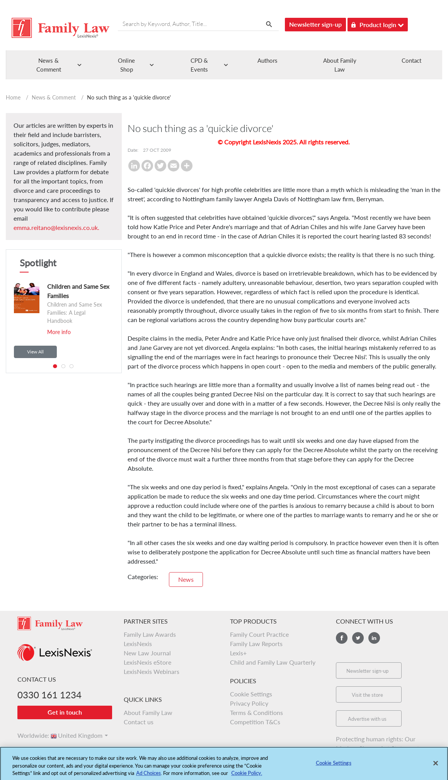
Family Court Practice (259, 634)
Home (13, 97)
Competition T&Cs (255, 721)
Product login (377, 23)
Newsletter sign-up (315, 24)
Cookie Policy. (246, 776)
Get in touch (65, 712)
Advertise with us (367, 719)
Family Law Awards (150, 634)
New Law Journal (147, 653)
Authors (267, 60)
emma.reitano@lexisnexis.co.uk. (56, 227)
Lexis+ (238, 653)
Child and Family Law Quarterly (272, 662)
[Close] (435, 765)
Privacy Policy (249, 703)
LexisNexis (138, 643)
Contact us (138, 721)
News (186, 579)
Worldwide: (29, 735)
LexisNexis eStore (147, 662)
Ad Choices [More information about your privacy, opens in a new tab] (148, 776)
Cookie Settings (251, 694)
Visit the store (367, 695)
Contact (411, 60)
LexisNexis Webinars (151, 671)
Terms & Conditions (256, 712)
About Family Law (148, 712)
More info (59, 332)
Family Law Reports (256, 643)
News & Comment (54, 97)
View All (35, 352)
